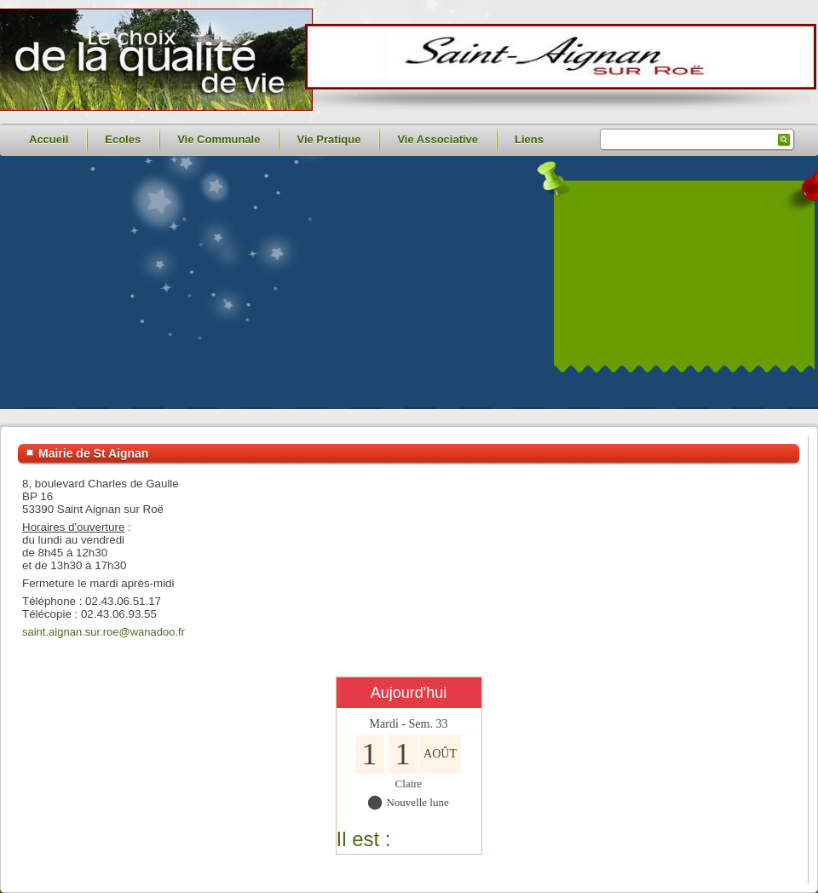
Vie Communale (218, 139)
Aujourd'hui (409, 692)
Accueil (48, 139)
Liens (529, 139)
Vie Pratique (328, 139)
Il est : (364, 838)
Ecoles (123, 139)
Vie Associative (437, 139)
